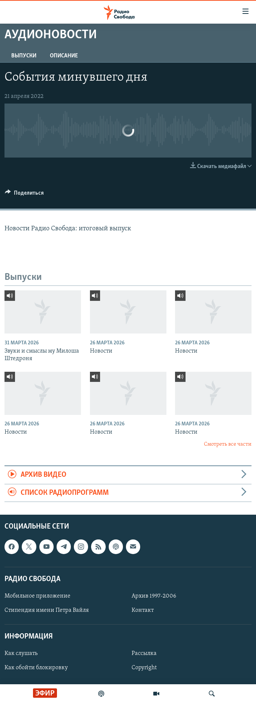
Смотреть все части (228, 444)
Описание (64, 56)
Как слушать (20, 653)
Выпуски (23, 56)
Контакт (143, 610)
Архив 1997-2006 (154, 596)
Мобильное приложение (37, 596)
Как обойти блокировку (36, 668)
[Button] (24, 195)
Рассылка (144, 653)
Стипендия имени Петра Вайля (46, 610)
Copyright (144, 668)
